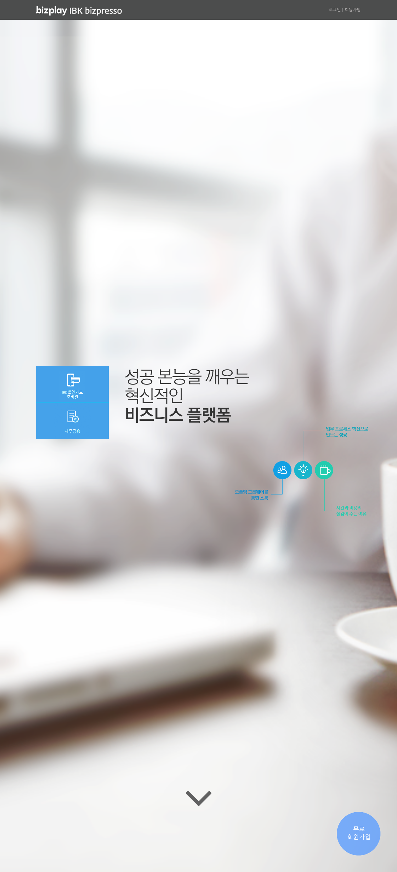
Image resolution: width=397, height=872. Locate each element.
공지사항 (162, 852)
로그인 (335, 9)
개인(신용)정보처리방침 (221, 852)
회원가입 (353, 9)
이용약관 (185, 852)
